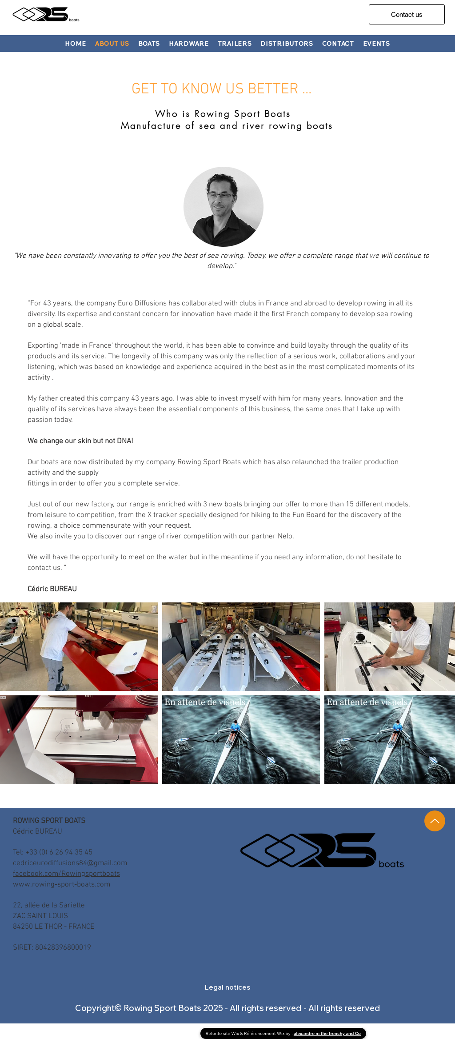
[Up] (434, 820)
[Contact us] (407, 14)
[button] (149, 43)
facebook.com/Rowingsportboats (66, 874)
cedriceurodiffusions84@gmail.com (70, 863)
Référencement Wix (265, 1033)
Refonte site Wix (223, 1033)
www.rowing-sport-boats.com (61, 884)
